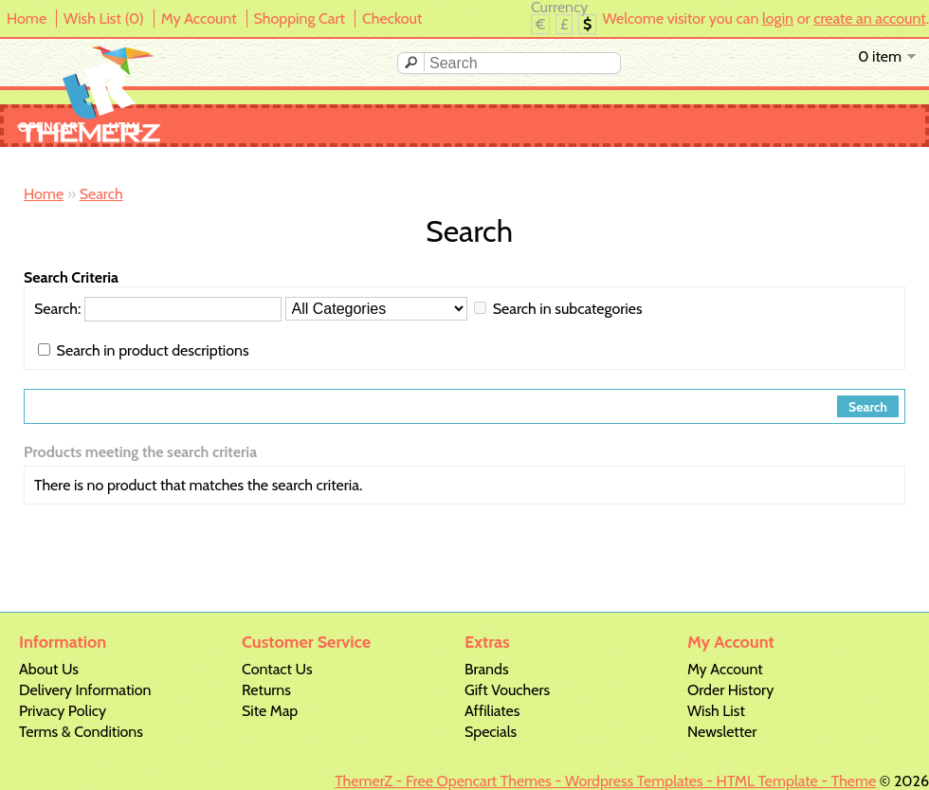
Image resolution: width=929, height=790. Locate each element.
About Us (49, 669)
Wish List (716, 711)
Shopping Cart (299, 18)
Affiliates (491, 711)
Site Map (270, 711)
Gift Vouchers (507, 690)
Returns (266, 690)
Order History (730, 690)
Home (26, 18)
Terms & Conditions (81, 732)
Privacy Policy (62, 711)
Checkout (392, 18)
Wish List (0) (104, 18)
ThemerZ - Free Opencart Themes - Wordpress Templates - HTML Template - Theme (605, 781)
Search (101, 194)
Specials (490, 732)
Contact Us (277, 669)
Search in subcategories (568, 309)
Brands (486, 669)
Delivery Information (85, 690)
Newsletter (721, 732)
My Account (199, 18)
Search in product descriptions (153, 350)
